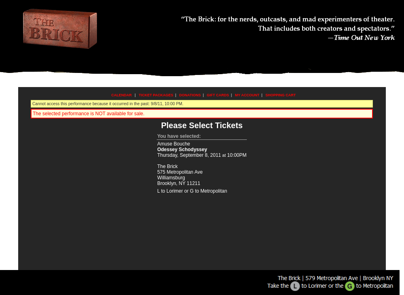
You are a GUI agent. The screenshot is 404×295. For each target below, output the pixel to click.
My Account (246, 95)
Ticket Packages (156, 95)
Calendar (122, 95)
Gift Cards (218, 95)
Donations (190, 95)
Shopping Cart (280, 95)
